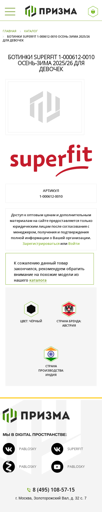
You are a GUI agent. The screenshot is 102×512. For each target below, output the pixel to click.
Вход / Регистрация (93, 11)
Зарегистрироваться (41, 243)
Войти (74, 243)
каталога (38, 280)
